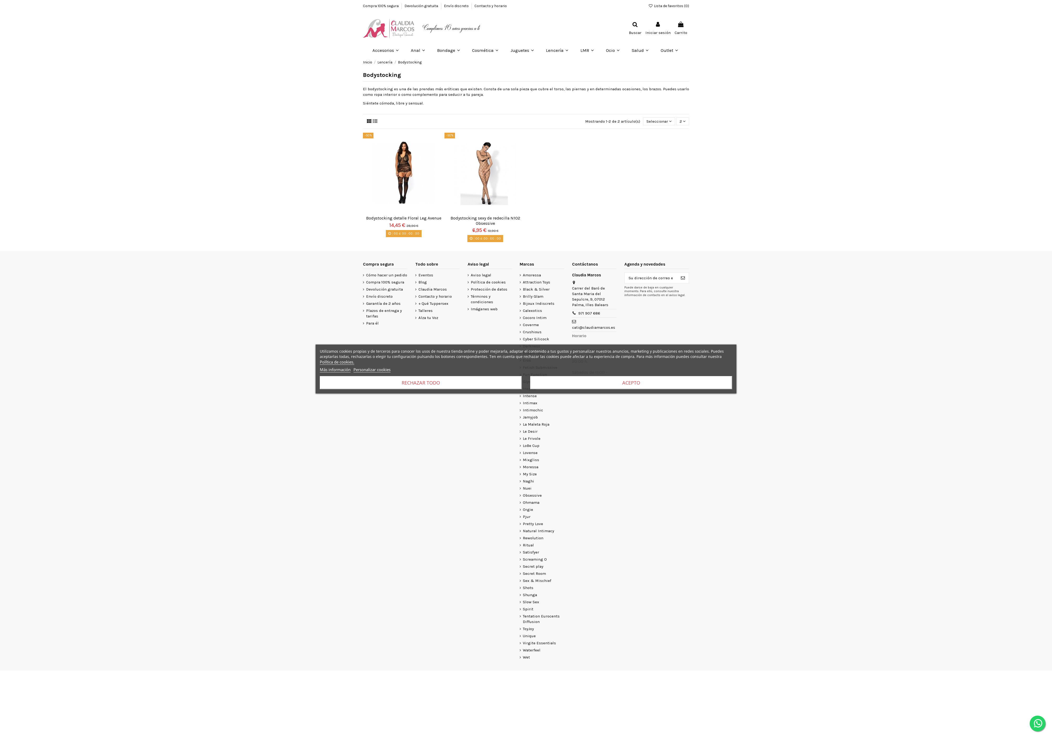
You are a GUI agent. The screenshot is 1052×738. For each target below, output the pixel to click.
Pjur (526, 516)
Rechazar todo (421, 383)
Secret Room (534, 573)
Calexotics (532, 310)
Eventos (425, 275)
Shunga (530, 594)
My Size (530, 474)
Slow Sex (531, 602)
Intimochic (533, 410)
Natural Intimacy (538, 530)
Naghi (528, 481)
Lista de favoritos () (668, 6)
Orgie (528, 509)
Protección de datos (489, 289)
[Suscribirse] (683, 278)
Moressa (530, 467)
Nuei (527, 488)
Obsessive (532, 495)
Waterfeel (531, 650)
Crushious (532, 332)
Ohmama (531, 502)
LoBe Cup (531, 445)
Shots (528, 587)
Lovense (530, 452)
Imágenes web (484, 309)
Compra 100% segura (381, 6)
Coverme (531, 324)
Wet (526, 657)
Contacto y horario (490, 6)
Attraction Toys (536, 282)
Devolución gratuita (421, 6)
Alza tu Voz (428, 317)
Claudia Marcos (432, 289)
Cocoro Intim (535, 317)
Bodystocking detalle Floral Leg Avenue (403, 218)
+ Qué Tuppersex (433, 303)
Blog (422, 282)
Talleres (425, 310)
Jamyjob (530, 417)
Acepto (631, 383)
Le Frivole (531, 438)
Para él (372, 323)
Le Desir (530, 431)
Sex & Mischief (537, 580)
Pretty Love (533, 523)
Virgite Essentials (539, 643)
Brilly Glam (533, 296)
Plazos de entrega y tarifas (384, 313)
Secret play (533, 566)
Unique (529, 636)
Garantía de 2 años (383, 303)
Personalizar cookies (372, 369)
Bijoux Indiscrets (538, 303)
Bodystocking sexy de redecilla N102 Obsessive (485, 221)
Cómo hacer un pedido (386, 275)
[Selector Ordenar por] (659, 121)
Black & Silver (536, 289)
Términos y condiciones (482, 299)
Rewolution (533, 538)
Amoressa (532, 275)
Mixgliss (531, 459)
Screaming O (535, 559)
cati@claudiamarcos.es (593, 327)
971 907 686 (589, 313)
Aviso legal (481, 275)
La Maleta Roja (536, 424)
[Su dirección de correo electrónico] (651, 278)
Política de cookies (488, 282)
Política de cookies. (337, 362)
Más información (335, 369)
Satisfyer (531, 552)
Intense (530, 395)
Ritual (528, 545)
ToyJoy (528, 628)
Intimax (530, 403)
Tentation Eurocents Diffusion (541, 619)
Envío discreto (456, 6)
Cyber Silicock (536, 339)
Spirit (528, 609)
